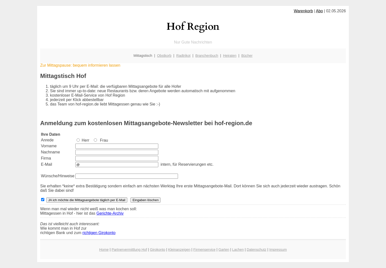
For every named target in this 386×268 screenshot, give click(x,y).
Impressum (278, 250)
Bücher (247, 56)
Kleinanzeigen (179, 250)
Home (104, 250)
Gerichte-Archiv (110, 213)
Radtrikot (183, 56)
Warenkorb (303, 11)
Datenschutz (256, 250)
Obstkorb (164, 56)
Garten (223, 250)
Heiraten (229, 56)
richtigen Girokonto (98, 233)
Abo (319, 11)
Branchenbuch (206, 56)
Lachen (238, 250)
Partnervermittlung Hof (129, 250)
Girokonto (157, 250)
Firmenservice (204, 250)
